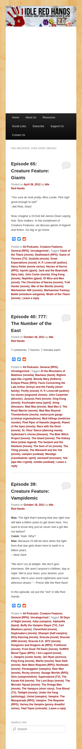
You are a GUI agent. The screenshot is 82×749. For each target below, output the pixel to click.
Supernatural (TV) (49, 676)
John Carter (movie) (37, 274)
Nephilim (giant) (32, 278)
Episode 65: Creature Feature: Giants (30, 170)
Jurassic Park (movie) (37, 398)
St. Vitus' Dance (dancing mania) (42, 430)
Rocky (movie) (31, 672)
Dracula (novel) (49, 637)
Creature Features (51, 246)
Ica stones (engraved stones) (29, 394)
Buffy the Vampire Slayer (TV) (39, 625)
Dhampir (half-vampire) (52, 633)
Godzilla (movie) (39, 258)
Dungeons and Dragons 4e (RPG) (31, 645)
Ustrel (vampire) (37, 696)
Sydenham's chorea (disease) (29, 434)
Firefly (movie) (30, 390)
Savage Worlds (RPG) (54, 672)
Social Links (19, 126)
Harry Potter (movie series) (28, 266)
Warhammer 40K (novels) (27, 290)
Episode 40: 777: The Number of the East (31, 323)
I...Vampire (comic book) (26, 657)
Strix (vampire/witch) (24, 676)
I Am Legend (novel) (48, 653)
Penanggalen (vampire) (36, 668)
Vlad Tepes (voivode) (34, 708)
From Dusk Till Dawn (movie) (40, 649)
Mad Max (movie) (35, 406)
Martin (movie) (45, 660)
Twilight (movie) (27, 692)
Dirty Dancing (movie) (24, 637)
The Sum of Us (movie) (47, 446)
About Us (30, 117)
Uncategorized (39, 250)
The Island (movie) (42, 438)
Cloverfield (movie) (45, 629)
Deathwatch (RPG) (46, 254)
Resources (49, 117)
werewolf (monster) (49, 458)
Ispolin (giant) (28, 270)
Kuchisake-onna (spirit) (36, 402)
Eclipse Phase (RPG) (24, 382)
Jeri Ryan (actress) (54, 657)
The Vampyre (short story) (38, 688)
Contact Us (18, 135)
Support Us (57, 126)
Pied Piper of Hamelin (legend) (41, 422)
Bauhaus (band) (45, 375)
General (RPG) (20, 250)
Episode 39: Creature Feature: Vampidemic (30, 491)
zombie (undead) (43, 462)
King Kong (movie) (23, 660)
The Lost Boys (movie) (50, 680)
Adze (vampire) (42, 621)
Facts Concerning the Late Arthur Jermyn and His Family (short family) (38, 386)
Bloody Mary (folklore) (47, 379)
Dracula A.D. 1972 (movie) (44, 641)
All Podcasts (30, 246)
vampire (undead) (33, 454)
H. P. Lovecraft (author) (52, 262)
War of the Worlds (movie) (47, 286)
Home (15, 117)
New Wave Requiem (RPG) (38, 664)
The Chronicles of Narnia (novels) (42, 282)
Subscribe (38, 126)
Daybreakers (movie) (24, 633)
